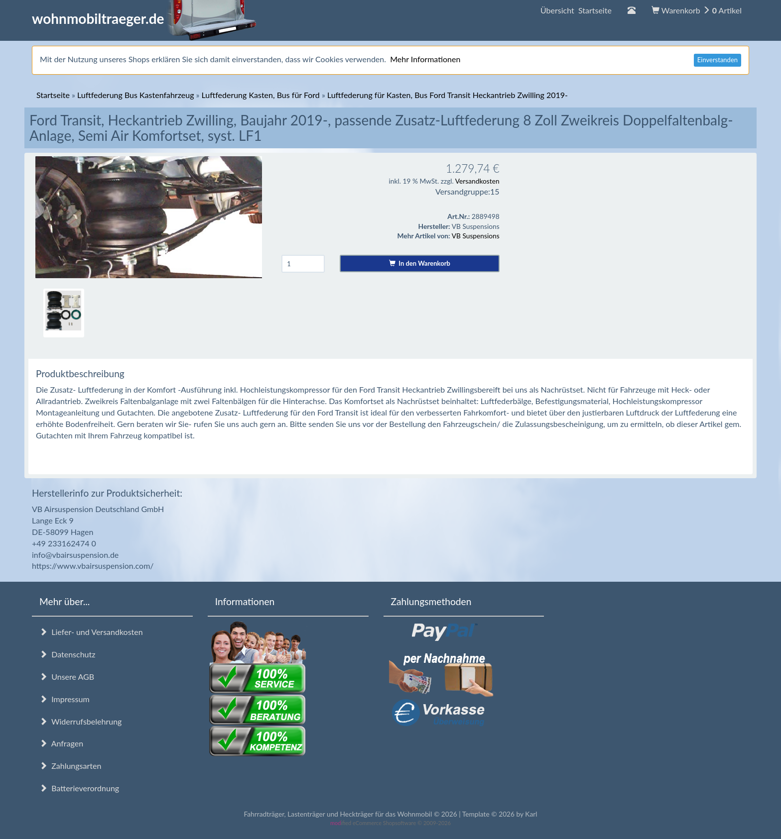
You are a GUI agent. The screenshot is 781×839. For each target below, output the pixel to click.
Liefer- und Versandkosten (91, 631)
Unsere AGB (66, 676)
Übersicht (576, 10)
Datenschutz (67, 654)
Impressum (64, 699)
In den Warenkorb (419, 263)
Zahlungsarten (70, 765)
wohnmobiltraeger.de (144, 18)
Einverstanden (717, 60)
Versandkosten (477, 181)
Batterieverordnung (79, 788)
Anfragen (61, 743)
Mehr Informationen (425, 59)
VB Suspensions (476, 235)
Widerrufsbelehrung (80, 721)
